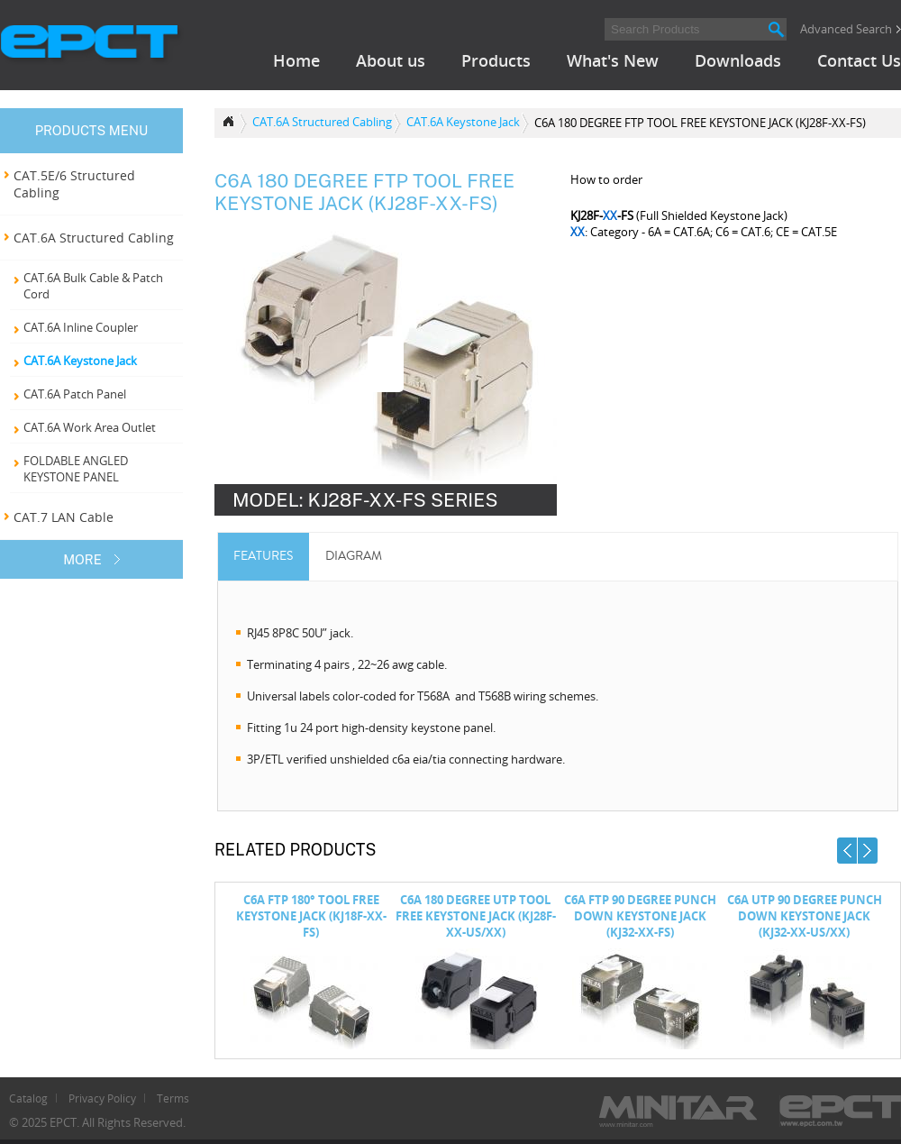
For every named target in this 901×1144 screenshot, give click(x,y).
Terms (173, 1098)
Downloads (738, 60)
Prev (847, 850)
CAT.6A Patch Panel (74, 394)
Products (496, 60)
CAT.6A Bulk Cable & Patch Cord (93, 286)
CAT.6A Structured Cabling (94, 237)
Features (263, 555)
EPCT (92, 45)
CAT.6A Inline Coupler (80, 327)
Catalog (28, 1098)
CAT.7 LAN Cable (64, 517)
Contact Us (859, 60)
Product (230, 123)
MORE (82, 559)
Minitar (678, 1111)
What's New (613, 60)
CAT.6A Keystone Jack (80, 360)
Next (868, 850)
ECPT (840, 1111)
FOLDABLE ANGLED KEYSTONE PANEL (75, 469)
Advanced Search (846, 29)
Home (296, 60)
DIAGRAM (353, 555)
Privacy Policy (102, 1098)
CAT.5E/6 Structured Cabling (74, 184)
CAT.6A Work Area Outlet (89, 427)
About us (390, 60)
